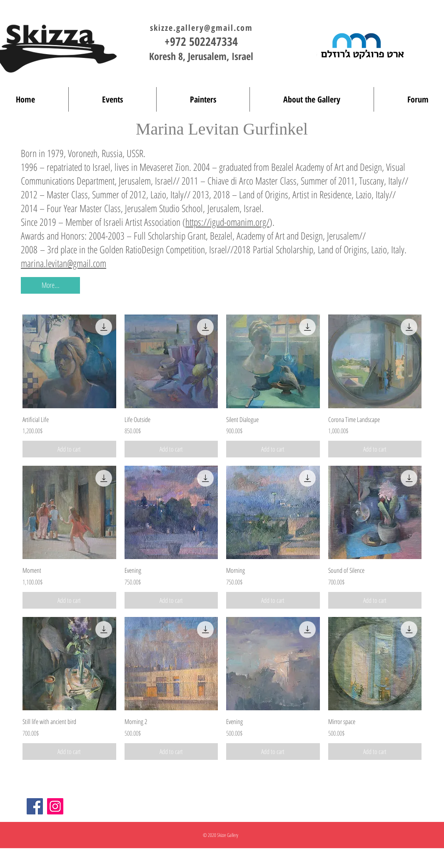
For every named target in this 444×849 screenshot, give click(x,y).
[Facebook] (35, 806)
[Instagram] (55, 806)
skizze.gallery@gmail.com (201, 27)
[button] (50, 285)
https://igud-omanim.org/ (227, 222)
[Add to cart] (69, 449)
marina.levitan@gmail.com (63, 263)
